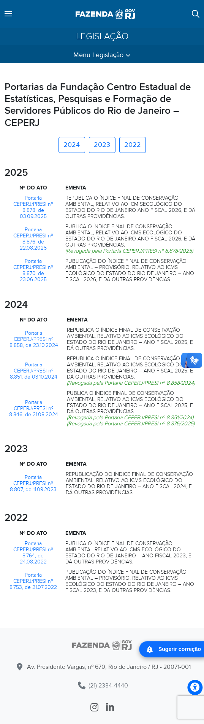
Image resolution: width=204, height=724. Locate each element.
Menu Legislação (102, 55)
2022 (132, 145)
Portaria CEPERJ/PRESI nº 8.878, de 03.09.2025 (33, 207)
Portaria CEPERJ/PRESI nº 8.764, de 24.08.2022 (33, 552)
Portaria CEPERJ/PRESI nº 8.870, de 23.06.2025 (33, 270)
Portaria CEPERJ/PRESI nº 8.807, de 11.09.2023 (33, 483)
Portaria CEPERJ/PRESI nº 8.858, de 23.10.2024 (33, 339)
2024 (71, 145)
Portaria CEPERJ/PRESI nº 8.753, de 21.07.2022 (33, 581)
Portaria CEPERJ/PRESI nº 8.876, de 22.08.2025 (33, 238)
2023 (102, 145)
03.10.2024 (44, 377)
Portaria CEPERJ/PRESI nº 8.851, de (32, 370)
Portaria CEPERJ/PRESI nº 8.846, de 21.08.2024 (33, 408)
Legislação (102, 36)
